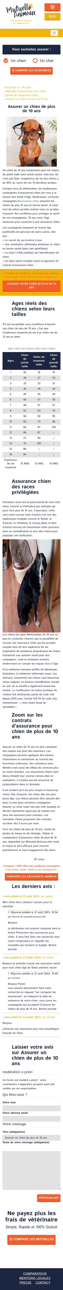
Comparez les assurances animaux (31, 876)
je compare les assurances (31, 70)
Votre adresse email (15, 1113)
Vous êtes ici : (17, 88)
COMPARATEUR (35, 1274)
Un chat (47, 61)
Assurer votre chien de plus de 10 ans (31, 285)
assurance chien (29, 201)
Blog (52, 16)
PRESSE (25, 1283)
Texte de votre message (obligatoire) (26, 1142)
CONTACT (43, 1283)
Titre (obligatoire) (14, 1132)
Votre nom (9, 1102)
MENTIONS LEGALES (34, 1278)
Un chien (18, 61)
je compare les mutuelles (31, 1239)
